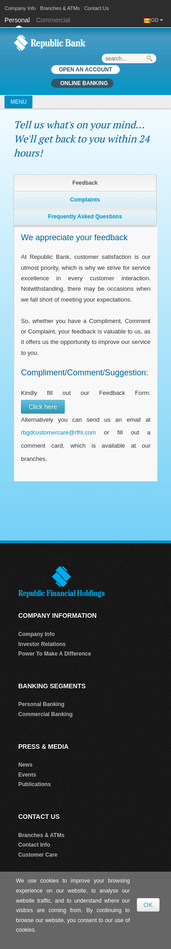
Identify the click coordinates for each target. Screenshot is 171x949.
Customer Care (37, 855)
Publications (34, 784)
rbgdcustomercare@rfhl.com (58, 432)
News (25, 765)
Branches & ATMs (60, 8)
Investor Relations (42, 644)
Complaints (85, 200)
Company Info (20, 8)
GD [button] (157, 20)
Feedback (85, 183)
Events (27, 775)
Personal (18, 20)
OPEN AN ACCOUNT (85, 69)
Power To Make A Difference (54, 654)
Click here (43, 406)
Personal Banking (41, 704)
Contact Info (34, 845)
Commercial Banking (45, 714)
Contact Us (96, 8)
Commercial (53, 20)
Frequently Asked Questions (85, 216)
